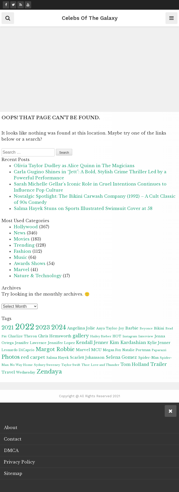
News (20, 232)
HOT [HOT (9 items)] (117, 336)
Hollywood (26, 226)
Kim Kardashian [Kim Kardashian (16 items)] (128, 342)
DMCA (11, 450)
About (10, 427)
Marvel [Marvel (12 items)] (83, 350)
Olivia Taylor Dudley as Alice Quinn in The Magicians (74, 165)
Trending (24, 245)
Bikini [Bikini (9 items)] (159, 328)
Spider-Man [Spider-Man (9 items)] (148, 358)
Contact (12, 439)
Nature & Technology (38, 275)
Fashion (22, 251)
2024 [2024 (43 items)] (58, 327)
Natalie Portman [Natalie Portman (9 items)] (136, 350)
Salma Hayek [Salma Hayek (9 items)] (57, 358)
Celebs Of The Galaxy (89, 18)
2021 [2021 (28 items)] (8, 328)
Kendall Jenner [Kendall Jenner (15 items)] (92, 342)
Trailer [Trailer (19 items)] (158, 364)
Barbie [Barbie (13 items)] (131, 328)
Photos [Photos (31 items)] (11, 357)
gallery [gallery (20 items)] (81, 336)
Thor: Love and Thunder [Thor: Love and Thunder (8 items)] (100, 365)
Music (20, 257)
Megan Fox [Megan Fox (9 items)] (112, 350)
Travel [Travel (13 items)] (8, 372)
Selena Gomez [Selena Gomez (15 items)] (121, 357)
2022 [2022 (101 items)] (24, 326)
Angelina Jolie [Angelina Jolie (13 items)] (81, 328)
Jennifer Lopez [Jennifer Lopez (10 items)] (61, 343)
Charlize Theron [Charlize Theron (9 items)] (22, 336)
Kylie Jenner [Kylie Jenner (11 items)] (159, 343)
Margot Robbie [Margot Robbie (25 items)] (55, 349)
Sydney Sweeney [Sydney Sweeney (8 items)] (47, 365)
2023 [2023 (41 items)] (42, 327)
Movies (22, 239)
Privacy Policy (19, 461)
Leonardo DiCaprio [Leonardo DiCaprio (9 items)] (18, 350)
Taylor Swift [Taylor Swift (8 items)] (70, 365)
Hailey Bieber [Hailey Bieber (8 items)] (100, 336)
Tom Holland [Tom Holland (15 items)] (135, 364)
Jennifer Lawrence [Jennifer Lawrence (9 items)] (30, 343)
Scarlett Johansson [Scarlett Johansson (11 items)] (87, 357)
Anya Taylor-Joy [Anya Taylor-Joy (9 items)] (110, 328)
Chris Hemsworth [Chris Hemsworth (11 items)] (54, 336)
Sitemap (13, 473)
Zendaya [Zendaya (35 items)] (49, 371)
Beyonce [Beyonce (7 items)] (146, 328)
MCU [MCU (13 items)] (96, 350)
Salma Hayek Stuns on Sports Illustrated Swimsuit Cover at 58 (83, 208)
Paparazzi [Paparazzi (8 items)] (159, 350)
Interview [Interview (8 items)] (145, 336)
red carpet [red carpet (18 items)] (33, 357)
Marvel (21, 269)
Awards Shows (29, 263)
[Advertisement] (89, 69)
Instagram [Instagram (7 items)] (130, 336)
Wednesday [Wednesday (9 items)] (25, 372)
